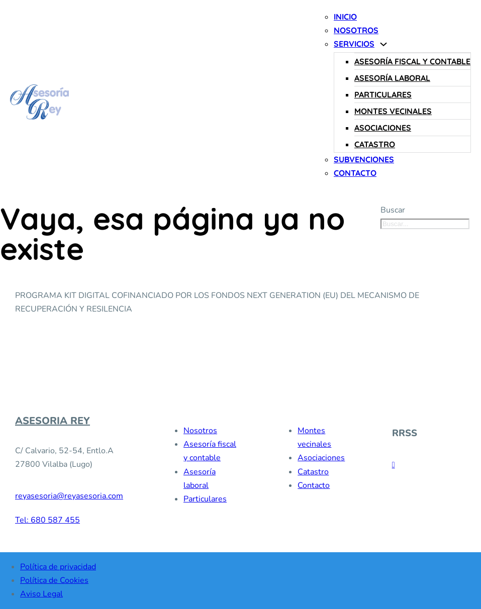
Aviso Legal (41, 593)
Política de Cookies (54, 580)
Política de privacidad (58, 566)
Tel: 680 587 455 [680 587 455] (47, 520)
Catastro (374, 144)
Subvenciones (364, 159)
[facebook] (393, 465)
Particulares (383, 94)
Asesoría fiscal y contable (412, 61)
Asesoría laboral (392, 78)
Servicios (354, 44)
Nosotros (356, 30)
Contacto (355, 173)
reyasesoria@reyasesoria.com (69, 495)
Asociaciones (382, 128)
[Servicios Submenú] (383, 44)
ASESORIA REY (52, 421)
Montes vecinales (393, 111)
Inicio (345, 17)
